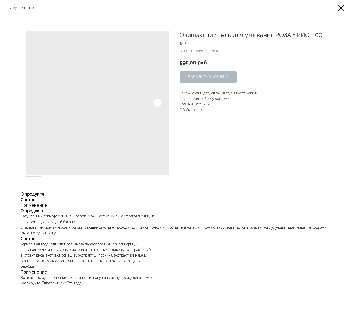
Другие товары (23, 8)
